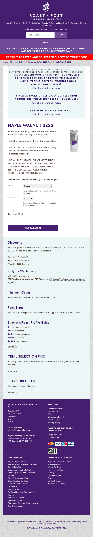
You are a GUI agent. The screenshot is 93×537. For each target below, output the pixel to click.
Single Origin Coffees (17, 461)
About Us (8, 23)
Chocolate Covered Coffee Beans (23, 503)
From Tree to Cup (55, 470)
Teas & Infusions (15, 500)
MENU (46, 42)
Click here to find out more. (46, 88)
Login (67, 29)
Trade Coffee (34, 23)
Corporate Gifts (55, 434)
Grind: (10, 185)
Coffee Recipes (54, 475)
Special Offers (48, 23)
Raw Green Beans (15, 506)
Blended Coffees (15, 467)
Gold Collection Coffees (18, 478)
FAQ (25, 23)
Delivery (18, 23)
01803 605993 (15, 427)
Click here (13, 179)
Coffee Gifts (13, 486)
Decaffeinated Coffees (18, 481)
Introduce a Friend (56, 417)
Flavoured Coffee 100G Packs (64, 72)
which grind (37, 179)
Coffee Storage (54, 481)
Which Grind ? (62, 23)
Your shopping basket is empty (35, 29)
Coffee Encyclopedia (60, 457)
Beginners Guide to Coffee (59, 461)
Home (5, 62)
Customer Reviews (79, 23)
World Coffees (54, 467)
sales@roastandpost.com (20, 430)
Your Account (57, 29)
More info (12, 346)
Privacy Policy (54, 422)
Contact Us (46, 25)
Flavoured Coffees (17, 62)
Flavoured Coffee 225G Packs (40, 62)
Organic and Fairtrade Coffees (21, 470)
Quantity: (12, 198)
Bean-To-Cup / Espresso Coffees (22, 464)
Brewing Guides (54, 464)
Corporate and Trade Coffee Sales (60, 429)
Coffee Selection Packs (18, 484)
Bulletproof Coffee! (56, 484)
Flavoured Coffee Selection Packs (45, 70)
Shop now (12, 371)
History (51, 472)
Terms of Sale (54, 420)
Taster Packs (13, 489)
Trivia (50, 478)
